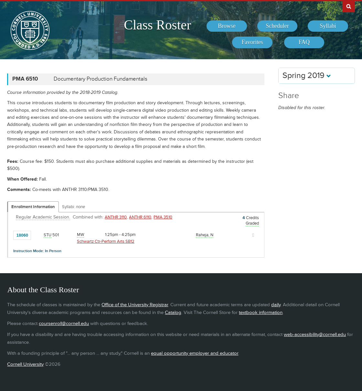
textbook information (260, 312)
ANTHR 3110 (116, 217)
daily (276, 305)
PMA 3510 (163, 217)
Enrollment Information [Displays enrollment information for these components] (33, 206)
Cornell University (25, 364)
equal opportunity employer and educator (194, 353)
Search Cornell (349, 6)
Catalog (173, 312)
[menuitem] (227, 26)
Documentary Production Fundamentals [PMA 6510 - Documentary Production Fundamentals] (100, 79)
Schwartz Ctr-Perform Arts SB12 (105, 241)
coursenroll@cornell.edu (64, 323)
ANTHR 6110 (140, 217)
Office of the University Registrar (134, 305)
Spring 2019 (306, 76)
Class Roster (157, 24)
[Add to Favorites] (37, 234)
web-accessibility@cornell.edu (315, 334)
